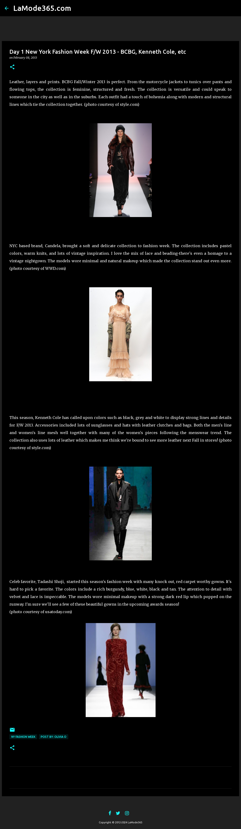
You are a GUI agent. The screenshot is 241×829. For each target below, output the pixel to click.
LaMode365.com (42, 8)
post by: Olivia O (53, 736)
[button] (12, 67)
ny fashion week (23, 736)
